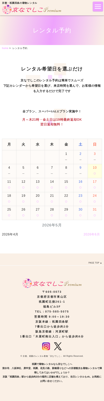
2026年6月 (92, 234)
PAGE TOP (94, 263)
